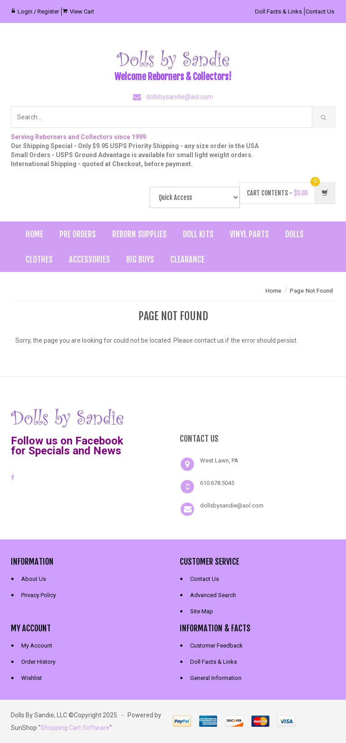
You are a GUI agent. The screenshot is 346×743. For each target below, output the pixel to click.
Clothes (39, 259)
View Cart (82, 11)
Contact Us (319, 11)
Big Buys (140, 259)
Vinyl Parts (249, 234)
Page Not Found (311, 290)
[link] (258, 417)
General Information (215, 678)
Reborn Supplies (139, 234)
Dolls (294, 234)
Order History (38, 661)
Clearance (187, 259)
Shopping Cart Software (75, 727)
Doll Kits (198, 234)
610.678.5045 (217, 483)
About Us (33, 578)
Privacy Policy (38, 595)
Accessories (89, 259)
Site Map (201, 611)
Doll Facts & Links (278, 11)
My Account (36, 645)
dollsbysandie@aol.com (179, 96)
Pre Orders (77, 234)
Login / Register (38, 11)
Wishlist (31, 678)
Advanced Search (213, 595)
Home (34, 234)
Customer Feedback (216, 645)
